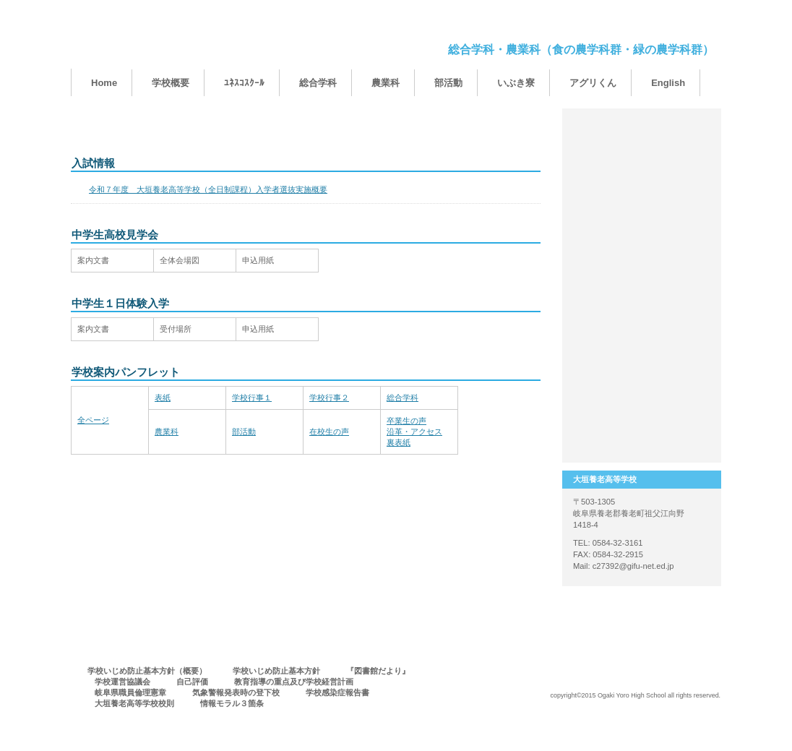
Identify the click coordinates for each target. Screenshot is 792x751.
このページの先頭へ (495, 484)
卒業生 (641, 256)
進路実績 (641, 372)
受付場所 (175, 329)
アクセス (641, 430)
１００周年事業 (641, 141)
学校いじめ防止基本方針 (276, 670)
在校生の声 (329, 431)
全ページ (93, 420)
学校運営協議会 (122, 681)
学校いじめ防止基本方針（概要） (147, 670)
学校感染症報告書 (337, 692)
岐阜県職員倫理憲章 (130, 692)
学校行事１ (252, 397)
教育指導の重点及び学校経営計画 (293, 681)
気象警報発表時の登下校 (236, 692)
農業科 (166, 431)
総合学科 (402, 397)
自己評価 (192, 681)
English (668, 82)
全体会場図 (179, 260)
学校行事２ (329, 397)
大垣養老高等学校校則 (134, 703)
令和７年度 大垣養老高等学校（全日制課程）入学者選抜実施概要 (208, 189)
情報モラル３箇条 (232, 703)
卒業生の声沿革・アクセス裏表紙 (414, 431)
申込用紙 (258, 260)
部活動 (244, 431)
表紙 (163, 397)
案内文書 (93, 260)
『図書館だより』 (378, 670)
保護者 (641, 314)
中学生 (641, 198)
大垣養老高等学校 (215, 41)
